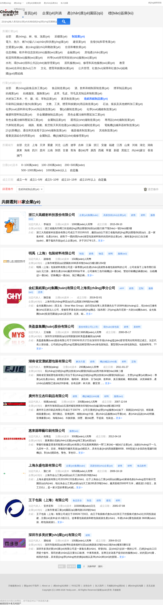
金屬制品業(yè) (57, 119)
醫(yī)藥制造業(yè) (71, 109)
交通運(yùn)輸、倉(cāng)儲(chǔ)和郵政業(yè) (33, 47)
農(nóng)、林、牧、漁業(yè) (33, 36)
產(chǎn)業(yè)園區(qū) (85, 13)
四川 (34, 150)
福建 (111, 145)
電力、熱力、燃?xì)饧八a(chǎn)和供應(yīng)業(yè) (37, 41)
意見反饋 (150, 585)
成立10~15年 (69, 179)
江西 (119, 145)
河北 (58, 145)
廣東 (19, 150)
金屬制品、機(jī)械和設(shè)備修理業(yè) (64, 135)
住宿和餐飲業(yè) (75, 47)
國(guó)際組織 (14, 73)
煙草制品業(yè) (123, 88)
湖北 (142, 145)
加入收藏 (64, 3)
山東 (127, 145)
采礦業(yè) (60, 36)
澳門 (19, 155)
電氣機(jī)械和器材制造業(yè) (121, 125)
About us (46, 585)
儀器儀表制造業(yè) (83, 130)
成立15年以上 (87, 179)
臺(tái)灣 (83, 150)
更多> (101, 240)
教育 (122, 62)
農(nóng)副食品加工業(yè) (31, 88)
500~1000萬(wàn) (32, 170)
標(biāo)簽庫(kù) (120, 13)
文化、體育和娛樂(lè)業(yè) (57, 68)
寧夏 (108, 150)
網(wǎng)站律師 (60, 585)
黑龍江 (125, 150)
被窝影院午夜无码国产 (10, 603)
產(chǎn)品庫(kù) (51, 3)
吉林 (81, 145)
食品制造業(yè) (61, 88)
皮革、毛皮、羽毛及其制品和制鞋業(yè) (78, 93)
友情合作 (87, 585)
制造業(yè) (78, 36)
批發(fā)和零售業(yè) (102, 41)
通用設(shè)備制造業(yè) (85, 119)
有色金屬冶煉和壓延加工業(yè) (24, 119)
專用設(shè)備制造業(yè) (120, 119)
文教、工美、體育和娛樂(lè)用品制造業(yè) (72, 104)
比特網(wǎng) (5, 3)
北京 (27, 145)
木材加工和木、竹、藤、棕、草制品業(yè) (31, 98)
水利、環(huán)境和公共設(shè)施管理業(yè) (33, 62)
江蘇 (88, 145)
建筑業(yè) (79, 41)
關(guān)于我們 (31, 585)
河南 (134, 145)
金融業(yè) (73, 52)
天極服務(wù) (14, 585)
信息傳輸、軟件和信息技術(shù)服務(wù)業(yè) (34, 52)
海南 (27, 150)
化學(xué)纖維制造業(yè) (102, 109)
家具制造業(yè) (70, 98)
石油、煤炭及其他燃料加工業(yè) (123, 104)
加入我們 (99, 585)
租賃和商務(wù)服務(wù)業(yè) (24, 57)
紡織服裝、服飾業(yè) (36, 93)
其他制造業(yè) (108, 130)
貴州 (42, 150)
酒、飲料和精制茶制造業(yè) (92, 88)
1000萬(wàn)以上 (56, 170)
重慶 (50, 145)
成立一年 (22, 179)
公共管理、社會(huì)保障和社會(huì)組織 (103, 68)
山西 (65, 145)
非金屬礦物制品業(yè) (50, 114)
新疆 (116, 150)
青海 (73, 150)
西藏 (101, 150)
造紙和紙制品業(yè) (96, 98)
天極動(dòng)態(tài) (116, 585)
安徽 (104, 145)
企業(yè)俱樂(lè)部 (33, 3)
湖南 (150, 145)
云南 (50, 150)
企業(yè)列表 (52, 13)
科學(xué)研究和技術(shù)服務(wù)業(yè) (72, 57)
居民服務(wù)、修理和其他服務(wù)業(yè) (89, 62)
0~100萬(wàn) (29, 165)
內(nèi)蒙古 (138, 150)
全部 (8, 36)
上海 (34, 145)
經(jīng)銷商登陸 (154, 3)
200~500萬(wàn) (75, 165)
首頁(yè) (30, 13)
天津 (42, 145)
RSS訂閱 (76, 585)
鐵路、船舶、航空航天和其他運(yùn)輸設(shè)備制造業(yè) (64, 125)
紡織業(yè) (12, 93)
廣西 (93, 150)
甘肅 (65, 150)
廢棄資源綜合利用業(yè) (20, 135)
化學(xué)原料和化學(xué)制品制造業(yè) (30, 109)
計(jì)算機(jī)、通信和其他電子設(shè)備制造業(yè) (36, 130)
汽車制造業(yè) (15, 125)
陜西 (58, 150)
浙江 (96, 145)
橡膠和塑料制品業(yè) (19, 114)
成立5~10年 (52, 179)
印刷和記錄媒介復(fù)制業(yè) (24, 104)
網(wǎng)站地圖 (135, 585)
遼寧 (73, 145)
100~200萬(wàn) (52, 165)
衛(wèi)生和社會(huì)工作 (21, 68)
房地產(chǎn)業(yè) (96, 52)
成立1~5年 (36, 179)
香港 (150, 150)
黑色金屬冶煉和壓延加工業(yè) (86, 114)
